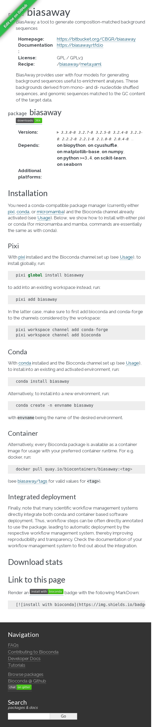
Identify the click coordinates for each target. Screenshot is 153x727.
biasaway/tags (32, 481)
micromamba (50, 211)
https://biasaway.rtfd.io (80, 45)
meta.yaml (91, 64)
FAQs (13, 645)
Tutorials (16, 665)
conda (23, 211)
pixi (11, 211)
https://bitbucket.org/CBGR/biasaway (96, 39)
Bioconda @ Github (27, 681)
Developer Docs (24, 658)
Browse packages (25, 674)
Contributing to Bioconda (33, 652)
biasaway (69, 64)
